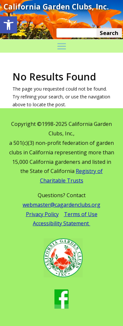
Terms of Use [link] (80, 214)
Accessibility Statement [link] (61, 223)
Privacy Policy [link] (42, 214)
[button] (62, 47)
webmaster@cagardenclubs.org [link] (61, 204)
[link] (8, 24)
